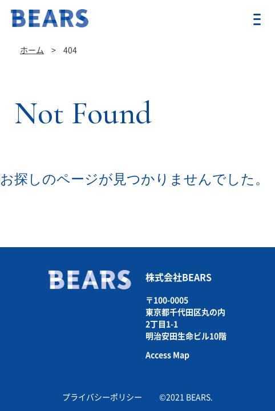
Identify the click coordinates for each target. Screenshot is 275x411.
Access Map (167, 355)
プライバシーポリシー (102, 397)
